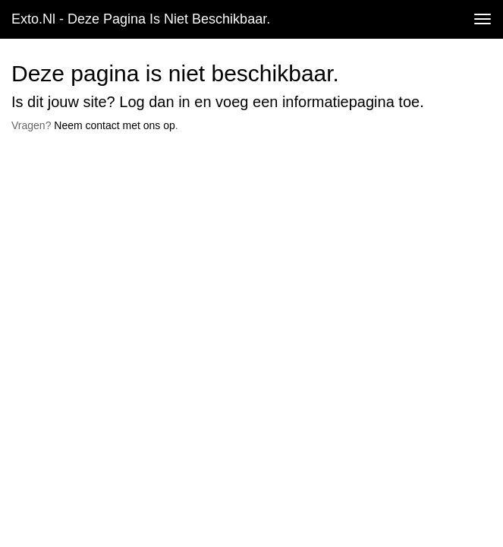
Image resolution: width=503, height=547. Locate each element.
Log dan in (154, 101)
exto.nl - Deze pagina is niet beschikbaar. (140, 19)
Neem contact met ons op (114, 125)
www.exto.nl (145, 169)
